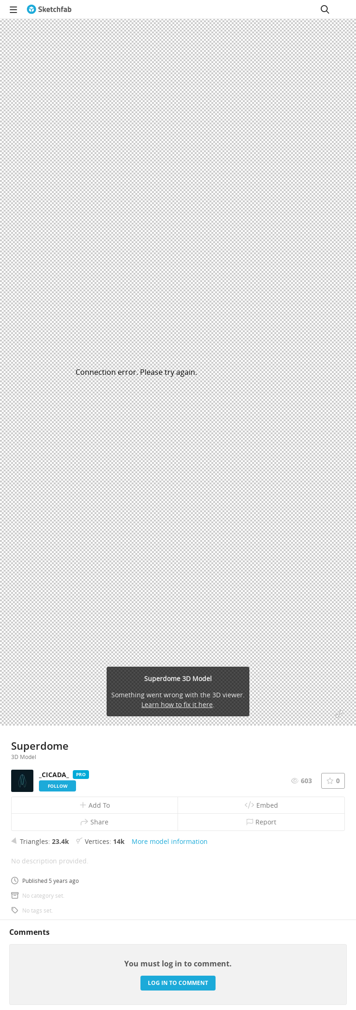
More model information (170, 841)
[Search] (325, 9)
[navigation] (13, 9)
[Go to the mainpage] (49, 9)
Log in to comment (178, 983)
